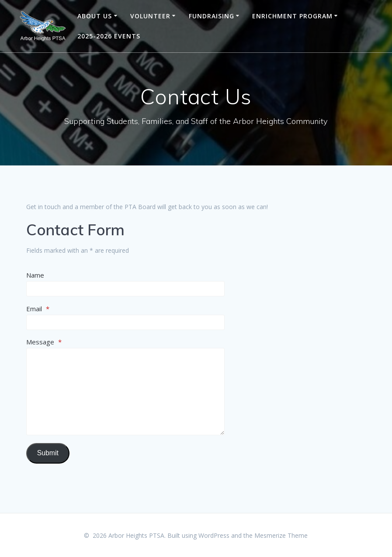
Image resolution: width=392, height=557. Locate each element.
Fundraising (211, 16)
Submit (48, 453)
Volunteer (150, 16)
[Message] (125, 391)
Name (35, 275)
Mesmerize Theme (281, 535)
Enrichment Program (292, 16)
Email (37, 308)
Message (44, 341)
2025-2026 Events (108, 36)
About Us (94, 16)
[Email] (125, 322)
